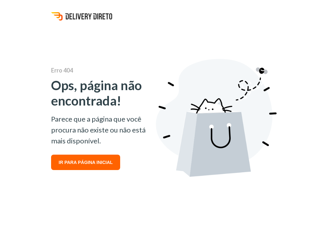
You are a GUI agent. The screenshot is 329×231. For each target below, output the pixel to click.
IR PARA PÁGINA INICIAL (86, 162)
